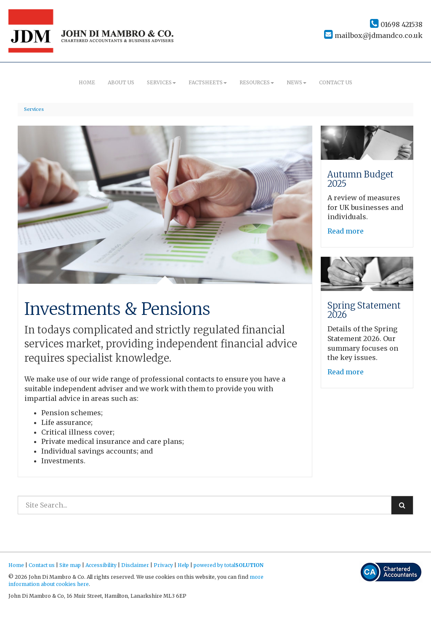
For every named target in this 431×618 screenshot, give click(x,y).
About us (121, 82)
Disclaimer (135, 565)
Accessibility (101, 565)
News (296, 82)
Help (183, 565)
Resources (256, 82)
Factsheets (208, 82)
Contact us (335, 82)
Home (87, 82)
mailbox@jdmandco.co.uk (373, 35)
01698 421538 (396, 24)
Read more (346, 231)
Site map (70, 565)
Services (161, 82)
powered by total (228, 565)
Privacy (163, 565)
